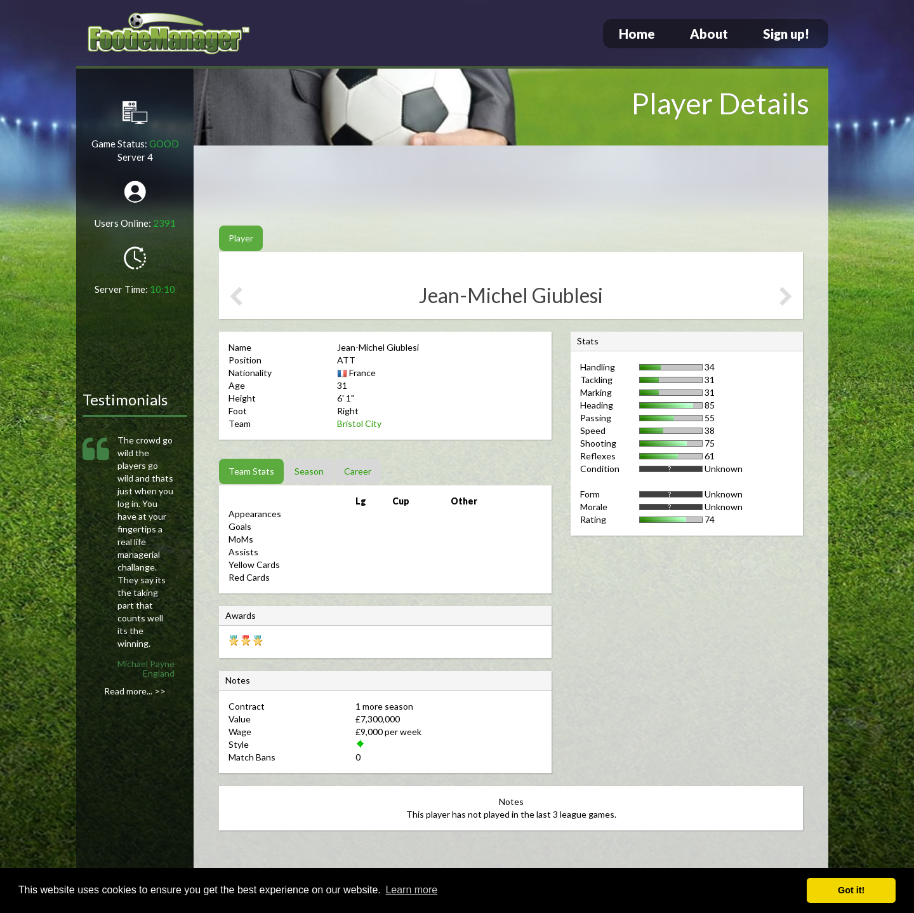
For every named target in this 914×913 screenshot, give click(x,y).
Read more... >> (135, 691)
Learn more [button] (411, 889)
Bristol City (359, 423)
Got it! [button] (851, 890)
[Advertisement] (511, 187)
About (709, 33)
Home (637, 33)
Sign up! (786, 33)
